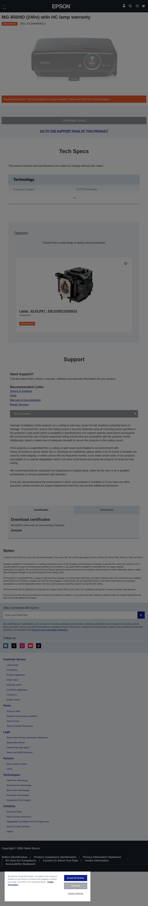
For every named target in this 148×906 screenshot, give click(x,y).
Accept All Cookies (75, 878)
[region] (47, 886)
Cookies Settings (75, 893)
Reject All (75, 886)
